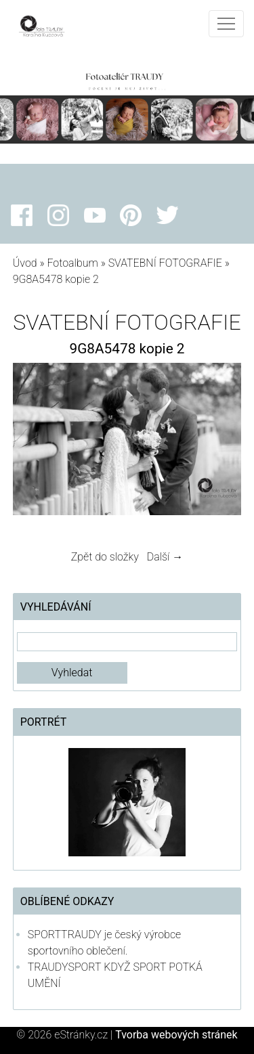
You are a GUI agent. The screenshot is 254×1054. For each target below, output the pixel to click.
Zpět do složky (105, 556)
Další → (165, 556)
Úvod (25, 263)
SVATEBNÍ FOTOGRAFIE (166, 263)
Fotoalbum (72, 263)
